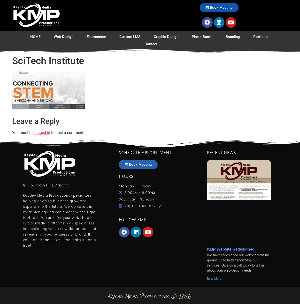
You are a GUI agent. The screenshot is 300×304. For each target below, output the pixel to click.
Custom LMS (129, 37)
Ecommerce (96, 37)
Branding (233, 37)
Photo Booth (202, 37)
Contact (151, 44)
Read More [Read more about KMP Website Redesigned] (214, 278)
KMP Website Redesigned (230, 249)
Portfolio (260, 37)
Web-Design (63, 37)
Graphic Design (166, 37)
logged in (42, 132)
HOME (35, 37)
